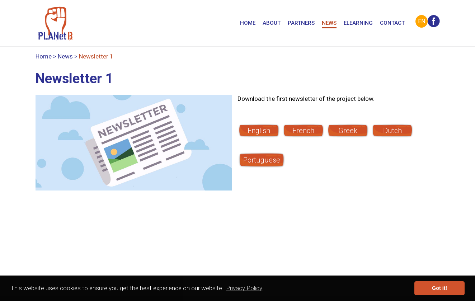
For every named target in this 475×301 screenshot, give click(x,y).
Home (247, 23)
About (272, 23)
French (303, 130)
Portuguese (261, 160)
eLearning (358, 23)
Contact (392, 23)
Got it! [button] (439, 288)
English (259, 130)
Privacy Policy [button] (244, 288)
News (329, 23)
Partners (301, 23)
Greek (347, 130)
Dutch (392, 130)
